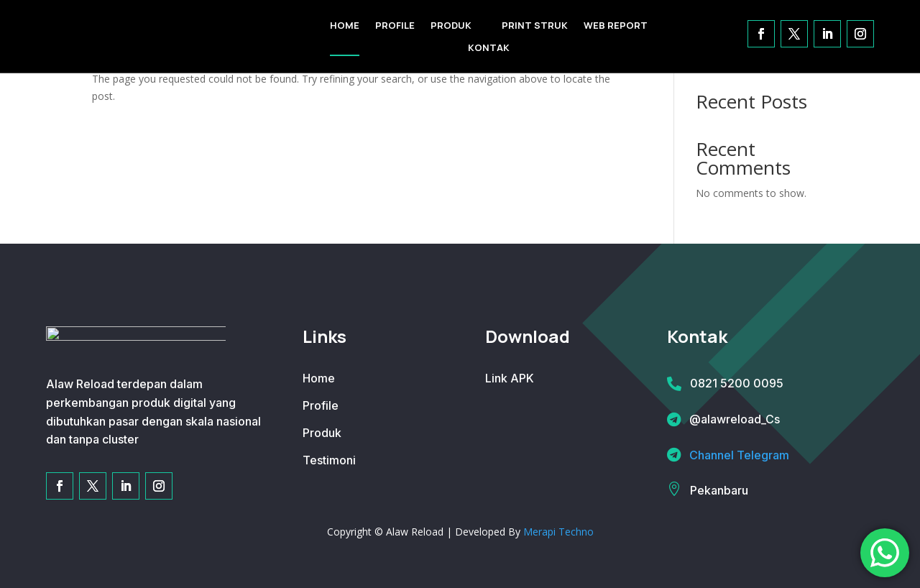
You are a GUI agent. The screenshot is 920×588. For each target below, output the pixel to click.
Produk (322, 433)
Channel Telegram (739, 455)
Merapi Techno (558, 531)
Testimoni (329, 460)
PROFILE (395, 25)
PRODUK (451, 25)
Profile (321, 405)
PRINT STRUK (535, 25)
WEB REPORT (616, 25)
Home (319, 378)
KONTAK (489, 47)
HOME (344, 25)
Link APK (509, 378)
